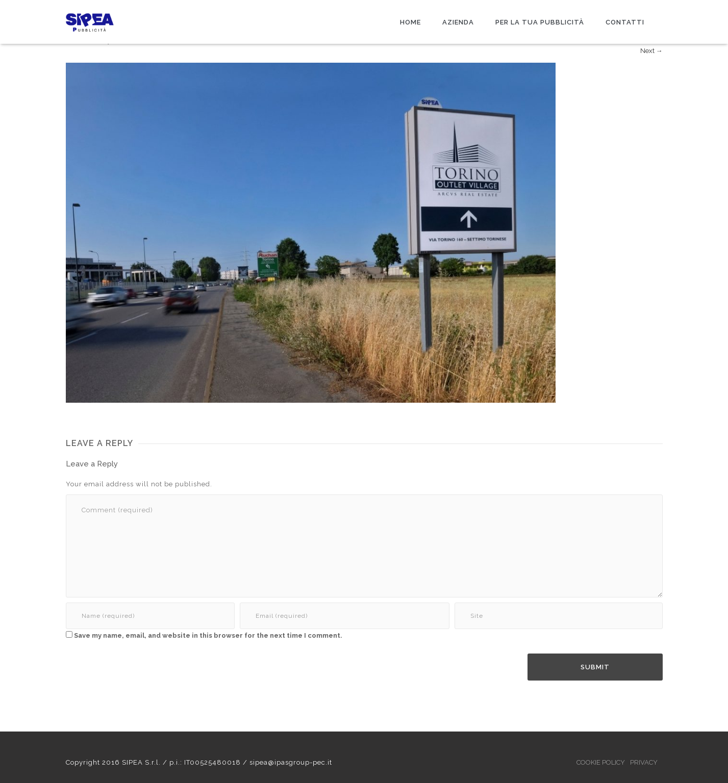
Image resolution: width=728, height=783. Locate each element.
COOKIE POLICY (600, 762)
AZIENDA (458, 22)
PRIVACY (644, 762)
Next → (651, 51)
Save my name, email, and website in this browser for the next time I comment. (208, 635)
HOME (410, 22)
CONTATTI (625, 22)
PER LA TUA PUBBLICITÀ (539, 22)
